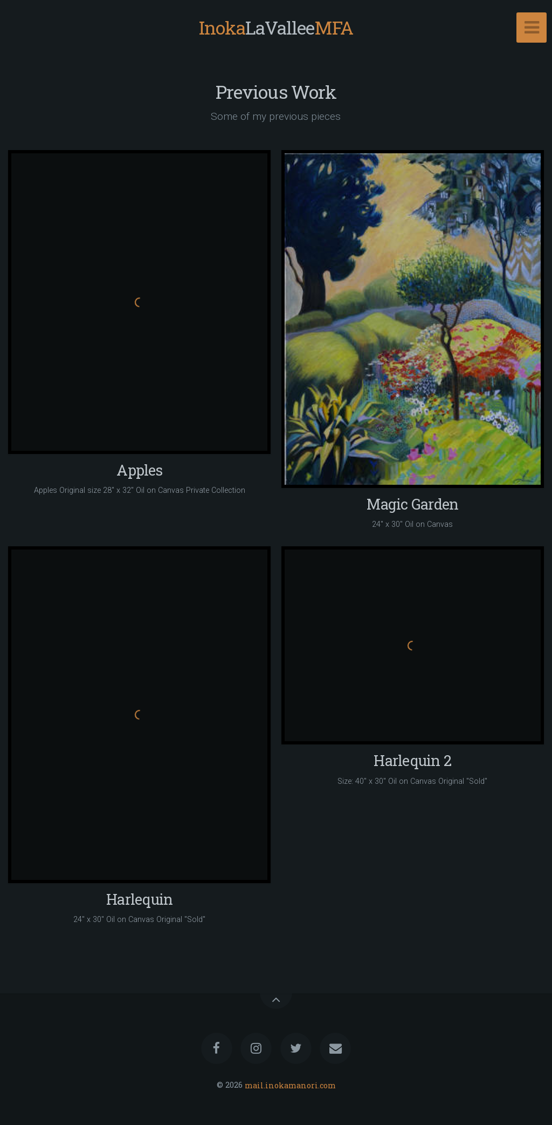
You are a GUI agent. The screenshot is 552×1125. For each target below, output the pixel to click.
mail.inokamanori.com (290, 1085)
